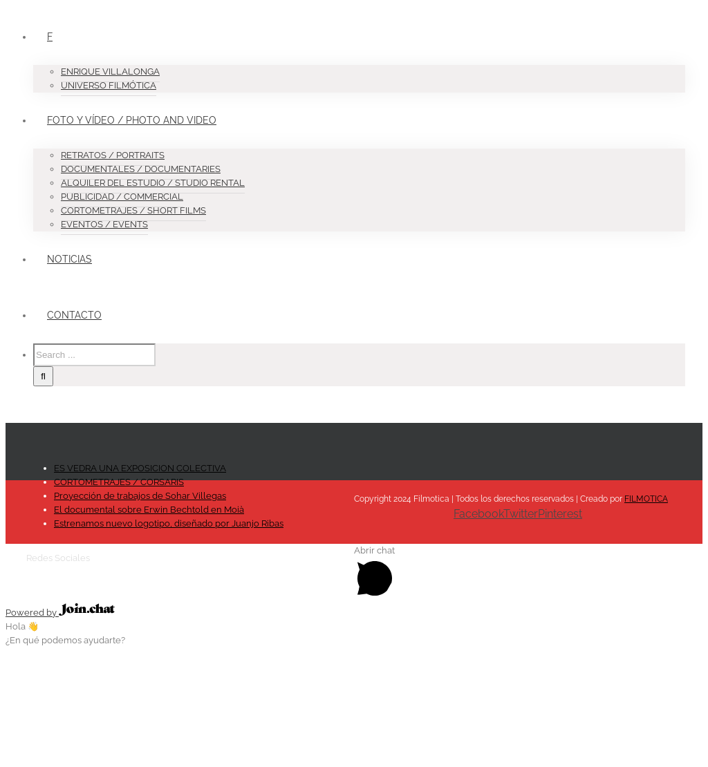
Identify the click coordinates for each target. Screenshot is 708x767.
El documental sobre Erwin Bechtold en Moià (149, 509)
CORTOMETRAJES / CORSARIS (119, 482)
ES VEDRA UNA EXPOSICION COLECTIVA (140, 468)
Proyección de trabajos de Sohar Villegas (140, 496)
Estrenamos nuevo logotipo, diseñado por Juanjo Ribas (168, 523)
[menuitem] (367, 51)
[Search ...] (94, 354)
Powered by (60, 612)
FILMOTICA (646, 499)
